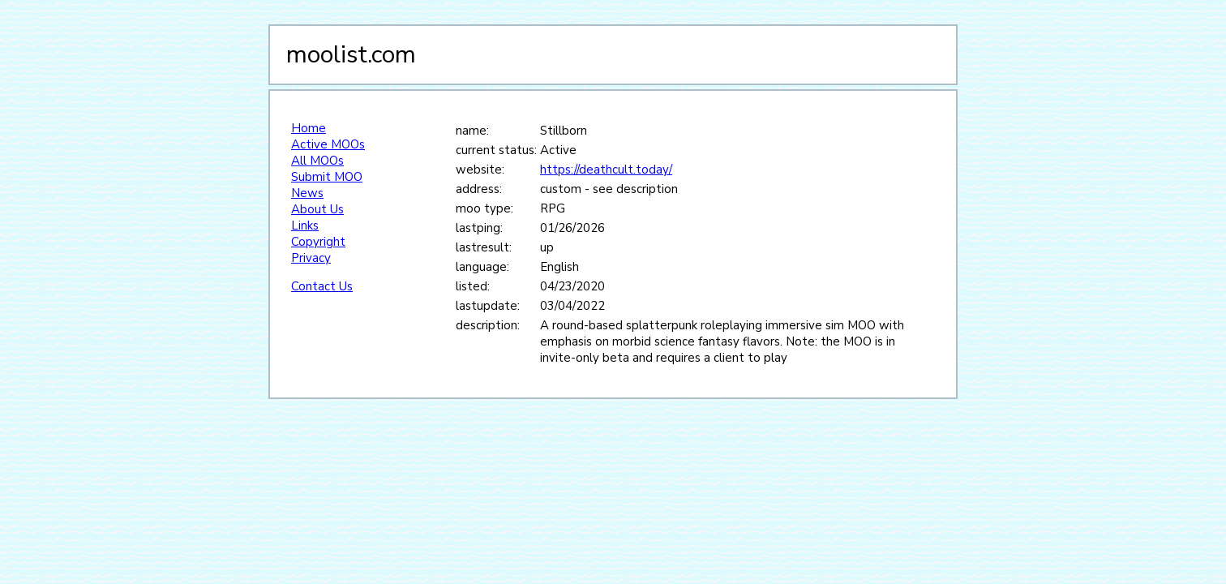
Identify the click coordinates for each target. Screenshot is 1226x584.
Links (305, 225)
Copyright (318, 242)
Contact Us (322, 286)
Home (308, 128)
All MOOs (317, 160)
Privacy (311, 258)
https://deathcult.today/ (606, 169)
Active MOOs (328, 144)
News (307, 193)
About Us (317, 209)
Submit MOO (326, 177)
